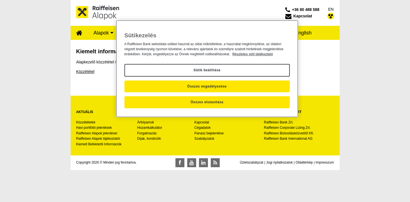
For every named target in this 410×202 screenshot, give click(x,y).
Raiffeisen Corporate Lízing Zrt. (287, 128)
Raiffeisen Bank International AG (288, 139)
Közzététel (85, 71)
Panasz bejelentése (209, 133)
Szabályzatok (204, 139)
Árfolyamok (145, 122)
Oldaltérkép (304, 162)
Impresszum (325, 162)
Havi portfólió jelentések (94, 128)
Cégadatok (202, 128)
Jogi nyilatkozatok (279, 162)
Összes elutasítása (207, 102)
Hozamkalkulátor (149, 128)
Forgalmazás (146, 133)
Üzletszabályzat (251, 162)
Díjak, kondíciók (149, 139)
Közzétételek (86, 122)
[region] (207, 68)
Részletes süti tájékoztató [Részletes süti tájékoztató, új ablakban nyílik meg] (252, 54)
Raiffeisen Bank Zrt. (278, 122)
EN (330, 9)
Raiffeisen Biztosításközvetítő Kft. (289, 133)
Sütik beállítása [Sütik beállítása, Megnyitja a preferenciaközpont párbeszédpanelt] (206, 70)
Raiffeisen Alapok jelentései (96, 133)
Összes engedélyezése (207, 86)
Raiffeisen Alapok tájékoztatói (98, 139)
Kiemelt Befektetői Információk (99, 144)
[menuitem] (79, 33)
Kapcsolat (201, 122)
